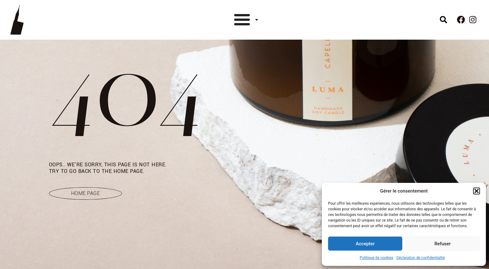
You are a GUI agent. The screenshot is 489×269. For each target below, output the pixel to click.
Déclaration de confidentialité (420, 258)
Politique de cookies (376, 258)
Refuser (442, 244)
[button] (476, 191)
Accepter (365, 244)
